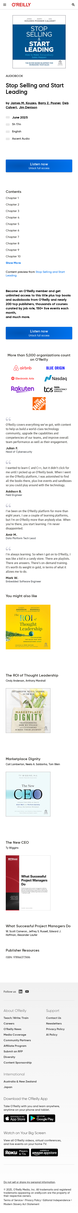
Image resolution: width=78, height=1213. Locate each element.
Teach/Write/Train (16, 1018)
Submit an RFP (13, 1051)
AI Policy (51, 1035)
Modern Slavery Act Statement (21, 1204)
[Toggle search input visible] (73, 4)
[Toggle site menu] (4, 4)
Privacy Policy (55, 1029)
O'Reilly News (12, 1029)
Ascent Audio (21, 138)
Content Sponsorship (18, 1062)
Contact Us (53, 1018)
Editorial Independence (56, 1200)
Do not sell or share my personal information (29, 1182)
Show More (13, 262)
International (14, 1074)
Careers (9, 1023)
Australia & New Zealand (20, 1081)
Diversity (9, 1057)
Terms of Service (13, 1200)
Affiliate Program (15, 1046)
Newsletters (54, 1023)
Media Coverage (15, 1035)
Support (52, 1010)
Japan (8, 1087)
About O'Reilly (15, 1010)
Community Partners (17, 1040)
